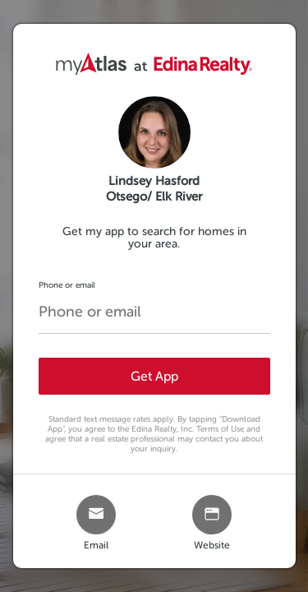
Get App (154, 376)
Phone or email (67, 284)
